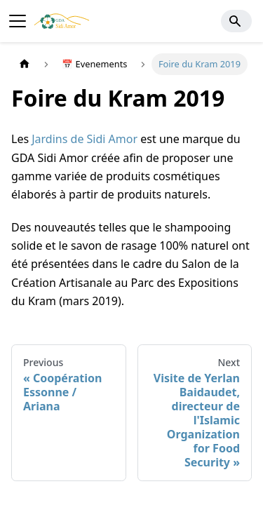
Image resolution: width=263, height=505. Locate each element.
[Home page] (24, 64)
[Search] (236, 21)
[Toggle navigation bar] (17, 21)
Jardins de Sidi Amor (84, 139)
